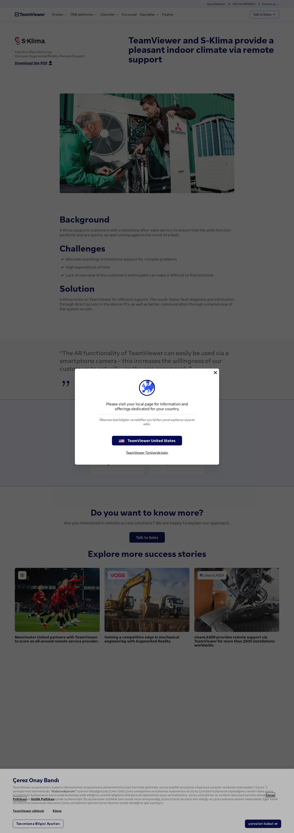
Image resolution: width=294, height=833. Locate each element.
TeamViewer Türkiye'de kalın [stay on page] (147, 452)
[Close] (215, 373)
